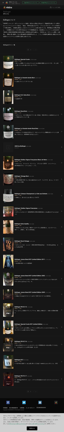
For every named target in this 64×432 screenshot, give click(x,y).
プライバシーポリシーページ (17, 423)
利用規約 (5, 407)
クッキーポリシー (30, 407)
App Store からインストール (30, 2)
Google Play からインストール (48, 2)
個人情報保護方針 (13, 407)
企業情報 (22, 407)
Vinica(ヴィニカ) (9, 7)
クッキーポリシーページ (37, 423)
